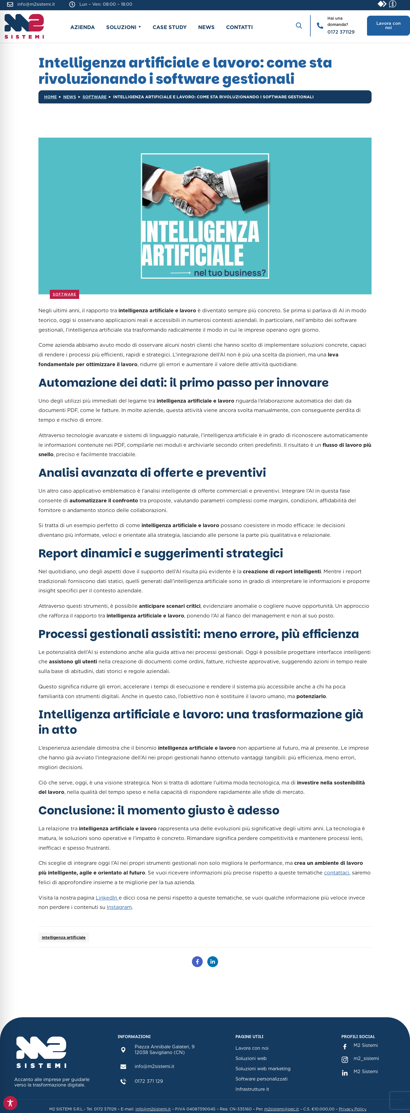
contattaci (336, 873)
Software (94, 97)
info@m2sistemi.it (36, 4)
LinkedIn (107, 898)
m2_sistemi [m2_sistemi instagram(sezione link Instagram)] (366, 1058)
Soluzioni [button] (121, 27)
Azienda (82, 27)
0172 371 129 (149, 1081)
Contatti (239, 27)
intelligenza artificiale (64, 937)
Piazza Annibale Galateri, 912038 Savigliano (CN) (164, 1049)
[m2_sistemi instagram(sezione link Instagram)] (344, 1059)
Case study (170, 27)
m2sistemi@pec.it (281, 1109)
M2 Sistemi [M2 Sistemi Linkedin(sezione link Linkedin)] (366, 1071)
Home (50, 97)
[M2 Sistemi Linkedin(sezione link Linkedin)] (344, 1072)
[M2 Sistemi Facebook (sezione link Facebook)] (344, 1046)
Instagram (119, 907)
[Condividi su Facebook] (197, 961)
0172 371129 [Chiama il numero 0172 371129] (341, 32)
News (206, 27)
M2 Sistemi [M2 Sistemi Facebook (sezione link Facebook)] (366, 1045)
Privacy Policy (352, 1109)
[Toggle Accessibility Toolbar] (10, 1103)
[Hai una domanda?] (320, 26)
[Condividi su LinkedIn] (212, 961)
